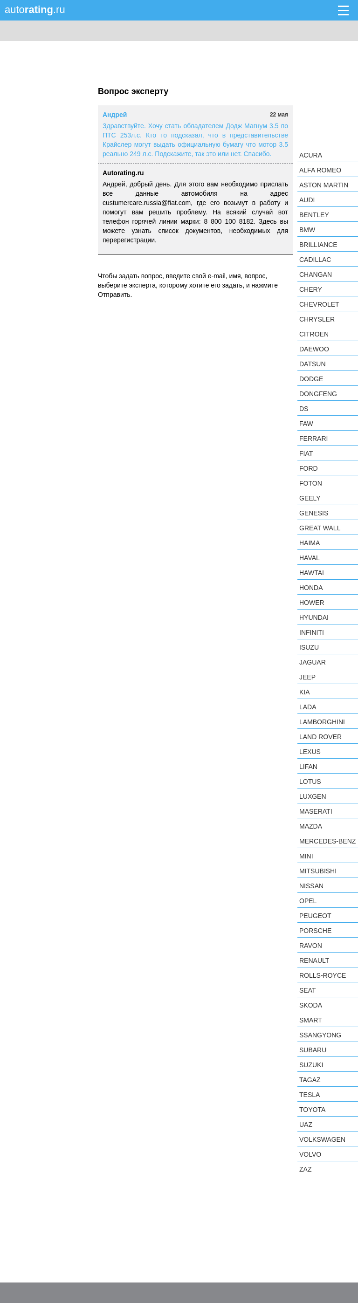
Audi (307, 200)
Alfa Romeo (320, 170)
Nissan (311, 886)
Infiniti (311, 632)
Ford (308, 468)
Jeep (307, 677)
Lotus (310, 781)
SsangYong (320, 1035)
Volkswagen (322, 1139)
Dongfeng (318, 394)
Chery (310, 289)
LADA (308, 707)
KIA (304, 692)
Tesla (309, 1094)
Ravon (310, 945)
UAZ (305, 1124)
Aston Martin (323, 185)
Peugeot (315, 915)
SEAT (307, 990)
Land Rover (320, 737)
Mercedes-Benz (327, 841)
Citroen (314, 334)
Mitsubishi (318, 871)
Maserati (315, 811)
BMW (307, 229)
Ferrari (313, 438)
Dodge (311, 379)
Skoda (310, 1005)
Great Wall (319, 528)
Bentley (314, 215)
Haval (309, 558)
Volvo (310, 1154)
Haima (309, 543)
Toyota (312, 1109)
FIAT (306, 453)
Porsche (315, 930)
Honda (311, 587)
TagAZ (310, 1080)
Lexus (310, 751)
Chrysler (317, 319)
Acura (310, 155)
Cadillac (315, 259)
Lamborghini (322, 722)
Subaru (312, 1050)
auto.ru (35, 9)
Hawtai (311, 572)
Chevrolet (319, 304)
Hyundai (314, 617)
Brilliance (318, 244)
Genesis (313, 513)
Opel (308, 901)
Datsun (312, 364)
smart (310, 1020)
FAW (306, 423)
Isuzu (309, 647)
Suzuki (311, 1065)
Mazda (310, 826)
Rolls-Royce (322, 975)
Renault (314, 960)
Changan (315, 274)
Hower (311, 602)
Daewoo (314, 349)
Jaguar (312, 662)
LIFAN (308, 766)
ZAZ (305, 1169)
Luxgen (312, 796)
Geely (310, 498)
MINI (306, 856)
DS (303, 408)
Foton (310, 483)
